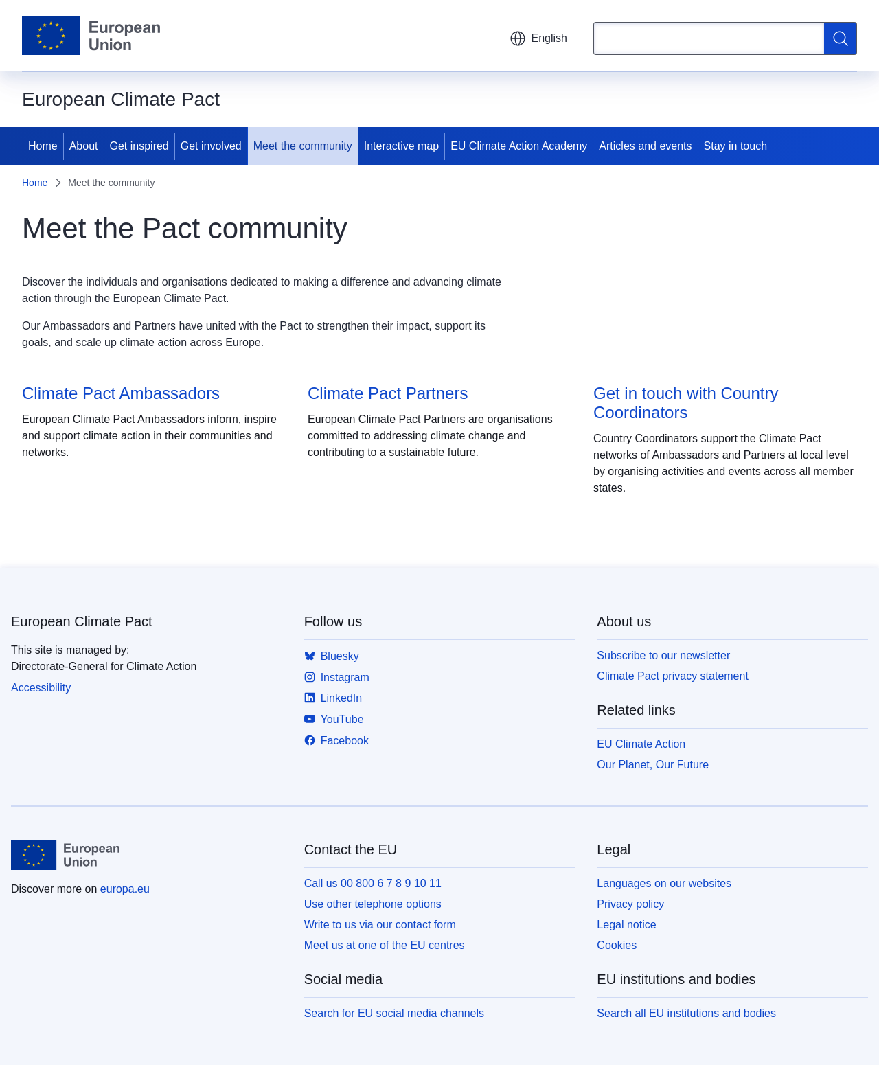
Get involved (211, 146)
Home (43, 146)
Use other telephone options (373, 904)
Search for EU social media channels (394, 1013)
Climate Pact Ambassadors (121, 393)
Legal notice (626, 924)
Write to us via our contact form (380, 924)
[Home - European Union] (91, 35)
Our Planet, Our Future (653, 764)
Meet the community (302, 146)
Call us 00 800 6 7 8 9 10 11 (373, 883)
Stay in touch (736, 146)
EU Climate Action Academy (518, 146)
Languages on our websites (664, 883)
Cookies (617, 945)
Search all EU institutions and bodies (686, 1013)
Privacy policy (630, 904)
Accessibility (41, 688)
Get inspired (139, 146)
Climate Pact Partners (388, 393)
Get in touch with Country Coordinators (685, 403)
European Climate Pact (81, 621)
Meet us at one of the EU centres (384, 945)
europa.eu (125, 889)
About (83, 146)
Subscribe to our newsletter (663, 655)
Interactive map (401, 146)
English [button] (538, 38)
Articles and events (645, 146)
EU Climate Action (641, 744)
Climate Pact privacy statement (673, 676)
